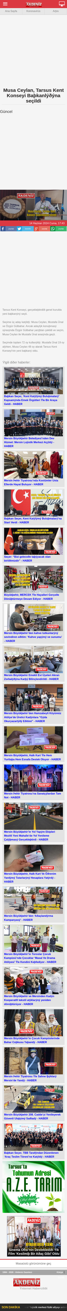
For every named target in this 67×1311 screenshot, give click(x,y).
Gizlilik (61, 1277)
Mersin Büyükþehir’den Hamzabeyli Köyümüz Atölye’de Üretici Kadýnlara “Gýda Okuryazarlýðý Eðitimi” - (33, 703)
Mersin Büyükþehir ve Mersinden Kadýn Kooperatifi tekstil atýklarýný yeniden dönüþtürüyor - (33, 986)
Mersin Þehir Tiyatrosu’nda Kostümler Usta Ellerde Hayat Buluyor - (33, 468)
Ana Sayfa (11, 11)
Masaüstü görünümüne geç (33, 1263)
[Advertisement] (33, 50)
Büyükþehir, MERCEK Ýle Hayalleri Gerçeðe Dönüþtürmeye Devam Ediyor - (33, 583)
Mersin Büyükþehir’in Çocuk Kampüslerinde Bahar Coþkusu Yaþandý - (33, 1026)
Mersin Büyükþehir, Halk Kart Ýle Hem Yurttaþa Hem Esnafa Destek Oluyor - (33, 743)
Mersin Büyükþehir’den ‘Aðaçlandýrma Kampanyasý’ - (33, 904)
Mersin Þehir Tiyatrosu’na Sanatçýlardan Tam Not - (33, 782)
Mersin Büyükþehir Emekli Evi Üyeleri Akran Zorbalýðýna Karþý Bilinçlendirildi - (33, 663)
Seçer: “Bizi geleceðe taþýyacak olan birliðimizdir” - (33, 545)
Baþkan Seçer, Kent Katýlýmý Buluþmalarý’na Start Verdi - (33, 506)
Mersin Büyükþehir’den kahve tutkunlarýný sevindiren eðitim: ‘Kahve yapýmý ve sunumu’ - (33, 623)
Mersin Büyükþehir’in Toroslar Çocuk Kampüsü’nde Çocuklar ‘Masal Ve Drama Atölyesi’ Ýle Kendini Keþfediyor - (33, 944)
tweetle (28, 229)
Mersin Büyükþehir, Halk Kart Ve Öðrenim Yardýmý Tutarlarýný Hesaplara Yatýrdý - (33, 864)
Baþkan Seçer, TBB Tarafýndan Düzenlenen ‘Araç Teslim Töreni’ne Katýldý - (33, 1141)
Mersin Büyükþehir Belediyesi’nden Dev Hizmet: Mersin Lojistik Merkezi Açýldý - (33, 428)
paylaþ (11, 229)
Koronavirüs (33, 11)
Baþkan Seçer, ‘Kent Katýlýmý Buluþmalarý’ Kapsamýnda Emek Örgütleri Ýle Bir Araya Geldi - (33, 386)
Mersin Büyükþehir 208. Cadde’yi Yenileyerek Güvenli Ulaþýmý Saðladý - (33, 1103)
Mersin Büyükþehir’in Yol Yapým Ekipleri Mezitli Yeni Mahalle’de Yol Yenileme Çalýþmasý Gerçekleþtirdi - (33, 822)
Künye (60, 1272)
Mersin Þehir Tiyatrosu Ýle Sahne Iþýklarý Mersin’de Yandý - (33, 1064)
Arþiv (56, 11)
